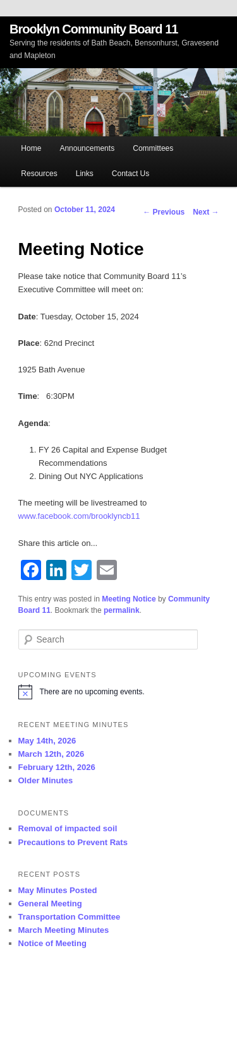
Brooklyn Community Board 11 (93, 29)
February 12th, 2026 (56, 767)
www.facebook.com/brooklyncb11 (79, 516)
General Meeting (50, 903)
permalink (122, 610)
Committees (153, 148)
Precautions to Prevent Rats (73, 842)
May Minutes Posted (57, 890)
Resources (39, 173)
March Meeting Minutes (63, 930)
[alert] (118, 691)
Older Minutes (45, 780)
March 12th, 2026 (51, 754)
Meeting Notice (128, 599)
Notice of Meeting (52, 943)
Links (85, 173)
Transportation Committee (69, 916)
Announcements (86, 148)
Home (31, 148)
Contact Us (130, 173)
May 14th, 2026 (47, 740)
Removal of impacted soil (68, 828)
